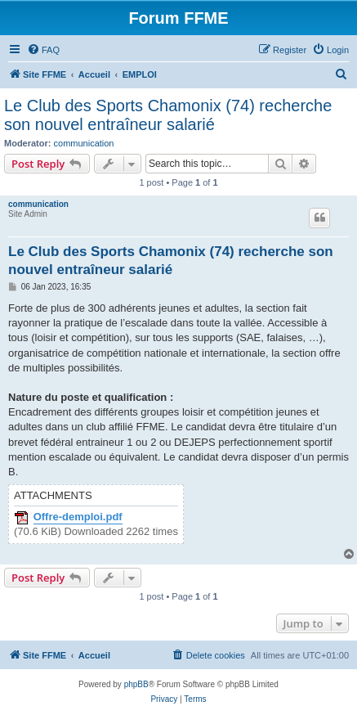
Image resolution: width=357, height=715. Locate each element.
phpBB (136, 684)
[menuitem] (43, 50)
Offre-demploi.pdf (78, 517)
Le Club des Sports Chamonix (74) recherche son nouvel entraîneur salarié (168, 115)
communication (84, 143)
